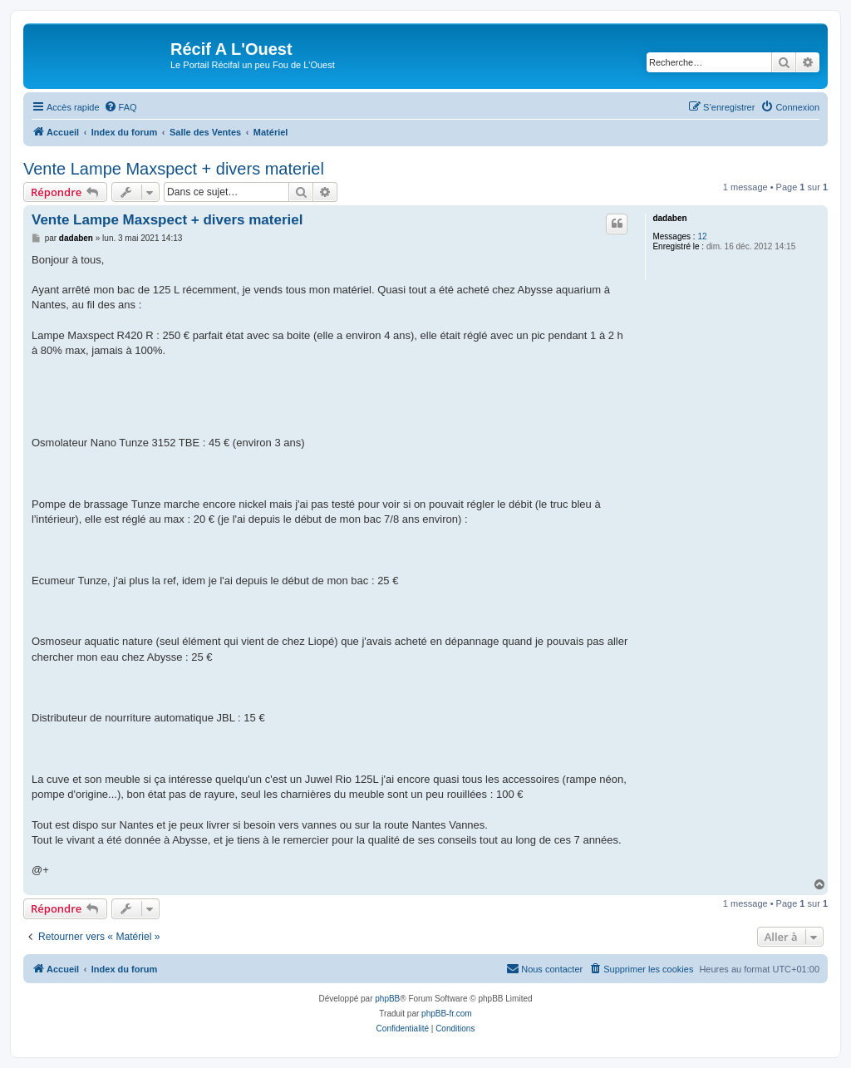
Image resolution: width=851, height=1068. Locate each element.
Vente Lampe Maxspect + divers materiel (173, 169)
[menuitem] (120, 107)
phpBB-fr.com (446, 1013)
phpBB (387, 998)
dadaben (669, 218)
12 (701, 236)
